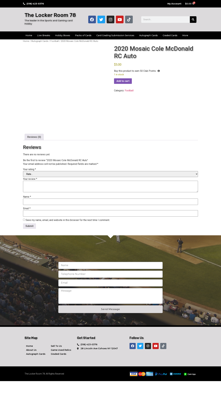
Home (28, 35)
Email (27, 236)
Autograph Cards (148, 35)
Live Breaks (43, 35)
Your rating (29, 197)
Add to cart (122, 81)
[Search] (193, 19)
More (185, 35)
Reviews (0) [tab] (34, 165)
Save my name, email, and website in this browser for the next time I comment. (68, 248)
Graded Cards (170, 35)
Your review (30, 207)
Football (54, 41)
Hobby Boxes (62, 35)
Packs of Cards (83, 35)
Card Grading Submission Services (115, 35)
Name (27, 225)
